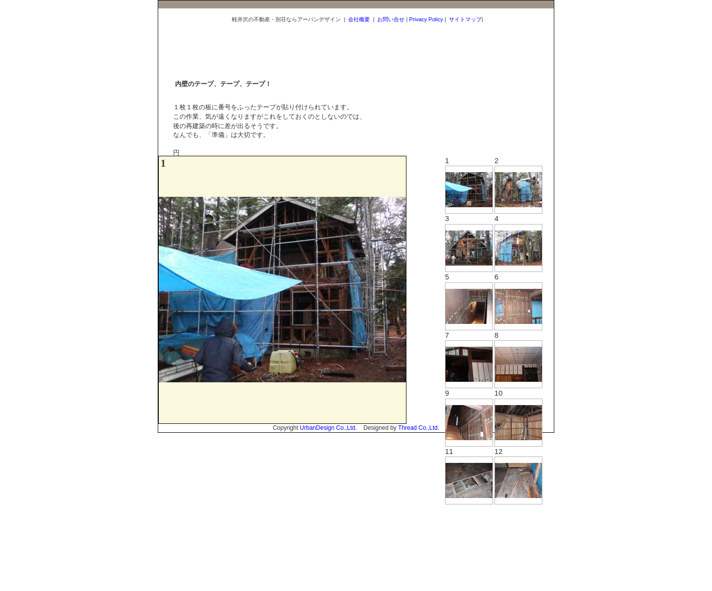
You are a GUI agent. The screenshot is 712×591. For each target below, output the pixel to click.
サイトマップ (465, 19)
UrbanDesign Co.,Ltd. (328, 427)
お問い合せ (390, 19)
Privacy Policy (426, 19)
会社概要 (359, 19)
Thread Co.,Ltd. (418, 427)
